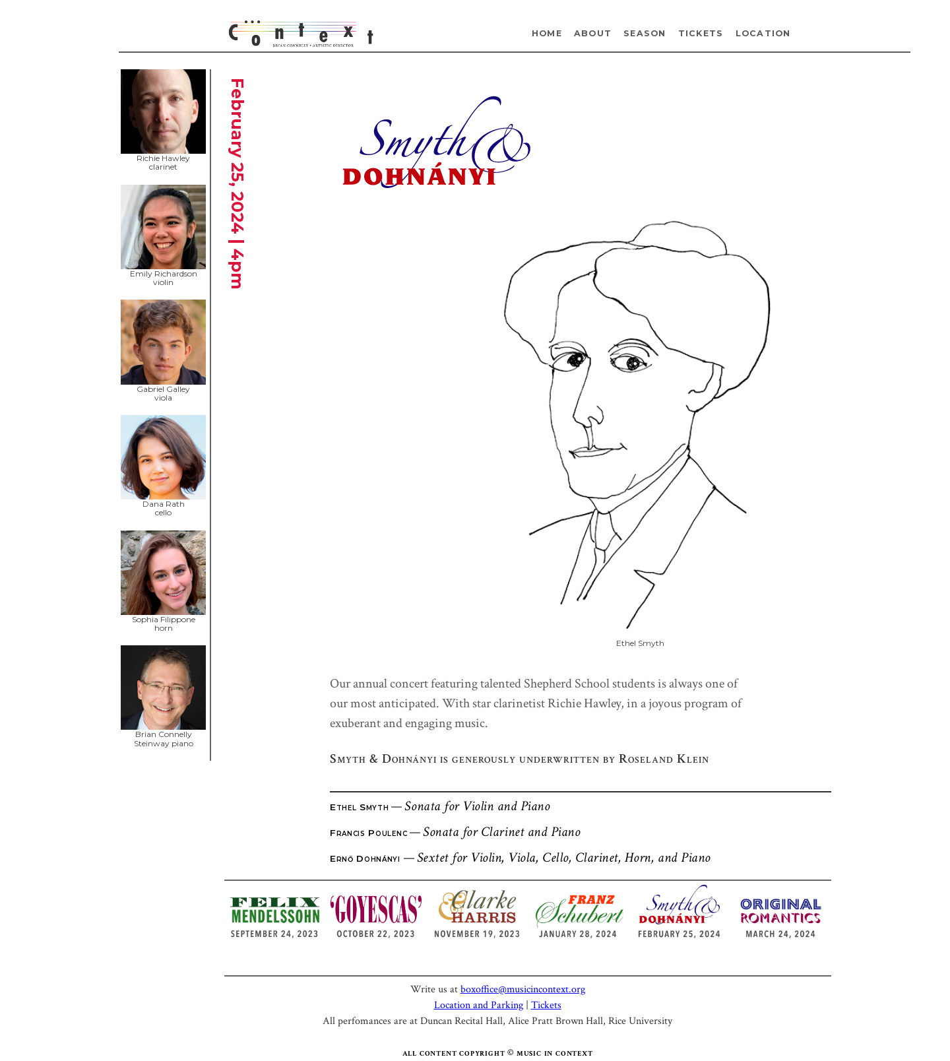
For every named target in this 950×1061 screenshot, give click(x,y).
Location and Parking (478, 1005)
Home (547, 33)
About (593, 33)
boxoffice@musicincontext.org (522, 989)
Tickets (701, 33)
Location (763, 33)
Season (644, 33)
